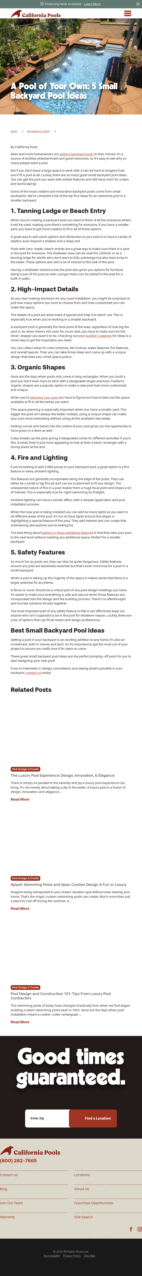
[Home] (36, 13)
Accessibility (52, 1256)
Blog (3, 1189)
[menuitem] (52, 1256)
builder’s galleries (99, 336)
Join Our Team (11, 1203)
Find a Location (98, 1118)
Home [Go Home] (14, 131)
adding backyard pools (76, 154)
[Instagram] (139, 1229)
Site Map (89, 1256)
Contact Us (9, 1175)
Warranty (7, 1217)
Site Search (83, 1217)
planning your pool (44, 397)
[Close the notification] (137, 4)
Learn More (92, 4)
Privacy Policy (72, 1256)
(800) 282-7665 (18, 1160)
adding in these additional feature (66, 533)
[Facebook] (131, 1229)
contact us (33, 673)
